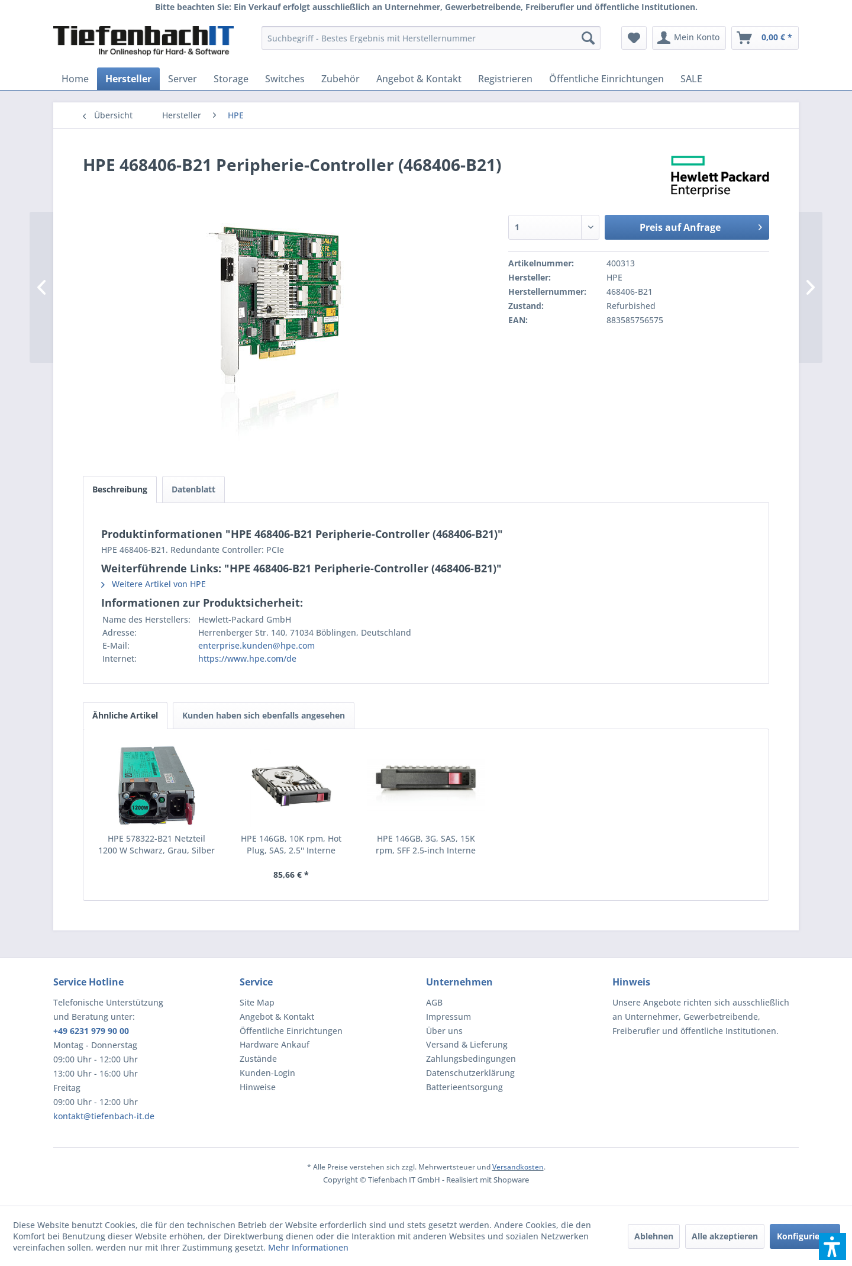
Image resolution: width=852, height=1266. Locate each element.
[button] (832, 1246)
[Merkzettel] (634, 38)
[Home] (75, 78)
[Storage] (231, 78)
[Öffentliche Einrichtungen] (606, 78)
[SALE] (691, 78)
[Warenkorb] (765, 38)
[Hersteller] (128, 78)
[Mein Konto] (689, 38)
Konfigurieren (805, 1236)
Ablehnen (653, 1236)
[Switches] (285, 78)
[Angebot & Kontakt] (419, 78)
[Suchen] (588, 38)
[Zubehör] (340, 78)
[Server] (182, 78)
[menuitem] (431, 38)
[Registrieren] (505, 78)
